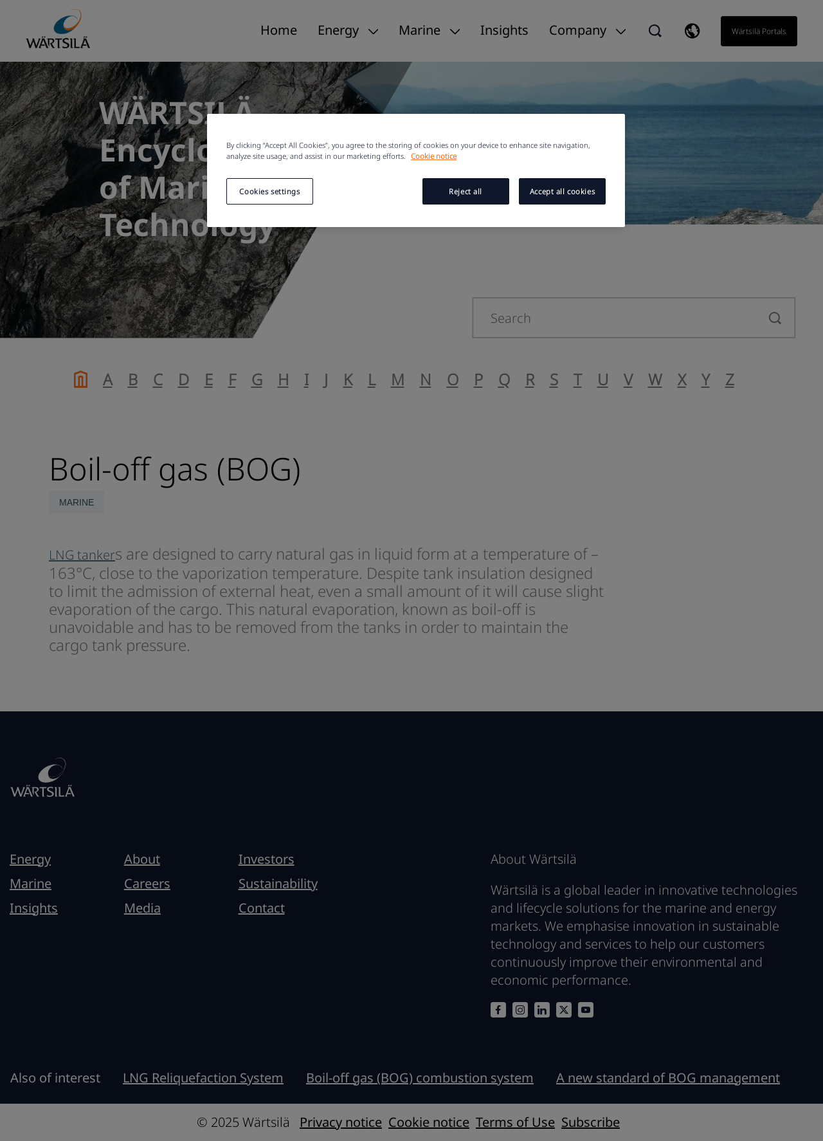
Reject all (465, 191)
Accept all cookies (562, 191)
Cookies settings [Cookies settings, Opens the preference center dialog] (269, 191)
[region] (416, 170)
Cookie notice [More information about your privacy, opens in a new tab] (434, 156)
